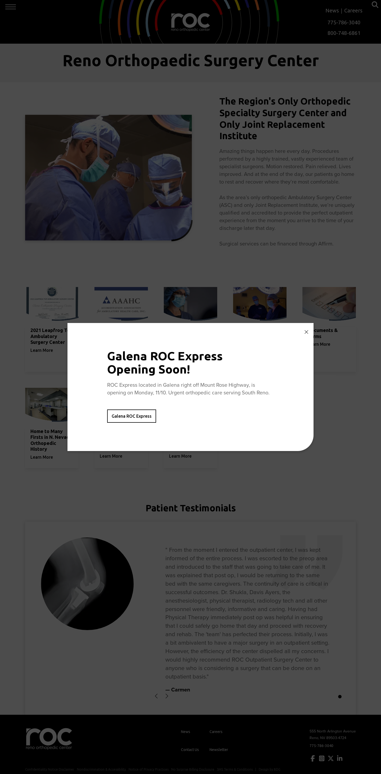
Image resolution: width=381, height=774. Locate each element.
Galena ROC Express (132, 416)
